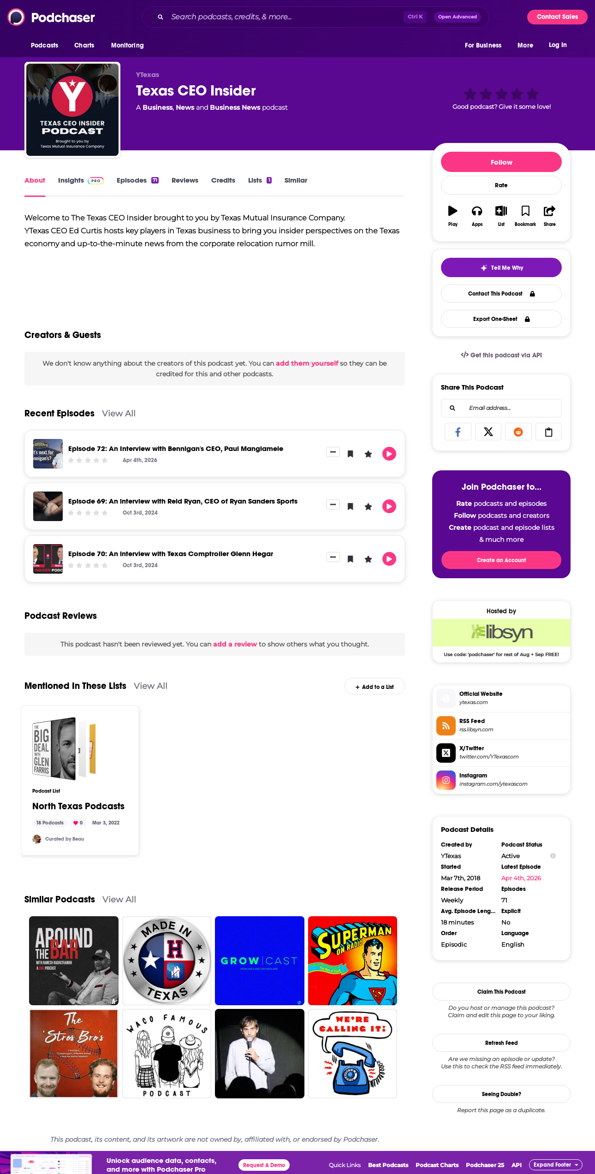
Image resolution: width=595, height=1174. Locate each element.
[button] (46, 45)
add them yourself (307, 363)
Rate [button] (501, 185)
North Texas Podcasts (78, 806)
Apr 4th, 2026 (521, 878)
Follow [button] (501, 162)
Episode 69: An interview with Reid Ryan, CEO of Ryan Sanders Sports (183, 501)
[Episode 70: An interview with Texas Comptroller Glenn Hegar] (48, 559)
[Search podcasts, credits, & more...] (285, 17)
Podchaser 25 (485, 1165)
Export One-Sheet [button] (501, 319)
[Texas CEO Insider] (72, 110)
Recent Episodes (59, 413)
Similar (296, 180)
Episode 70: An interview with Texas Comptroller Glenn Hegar (170, 553)
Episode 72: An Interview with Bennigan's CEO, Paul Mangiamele (175, 448)
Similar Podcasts (59, 899)
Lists (259, 180)
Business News (235, 107)
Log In (558, 45)
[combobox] (315, 17)
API (517, 1165)
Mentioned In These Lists (75, 686)
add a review (235, 644)
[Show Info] (553, 856)
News (185, 107)
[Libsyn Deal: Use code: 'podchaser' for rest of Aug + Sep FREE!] (501, 638)
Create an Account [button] (501, 560)
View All (119, 413)
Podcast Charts (437, 1165)
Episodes (138, 180)
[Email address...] (501, 408)
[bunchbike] (37, 839)
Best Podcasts (388, 1165)
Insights (81, 180)
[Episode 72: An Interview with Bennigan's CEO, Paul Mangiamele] (48, 453)
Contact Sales (557, 17)
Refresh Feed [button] (501, 1043)
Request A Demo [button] (264, 1165)
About (34, 180)
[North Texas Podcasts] (64, 749)
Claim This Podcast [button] (501, 992)
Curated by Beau (64, 839)
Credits (223, 180)
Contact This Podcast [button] (501, 294)
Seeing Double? (501, 1094)
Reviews (185, 180)
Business (158, 107)
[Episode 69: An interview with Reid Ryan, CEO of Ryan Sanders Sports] (48, 506)
